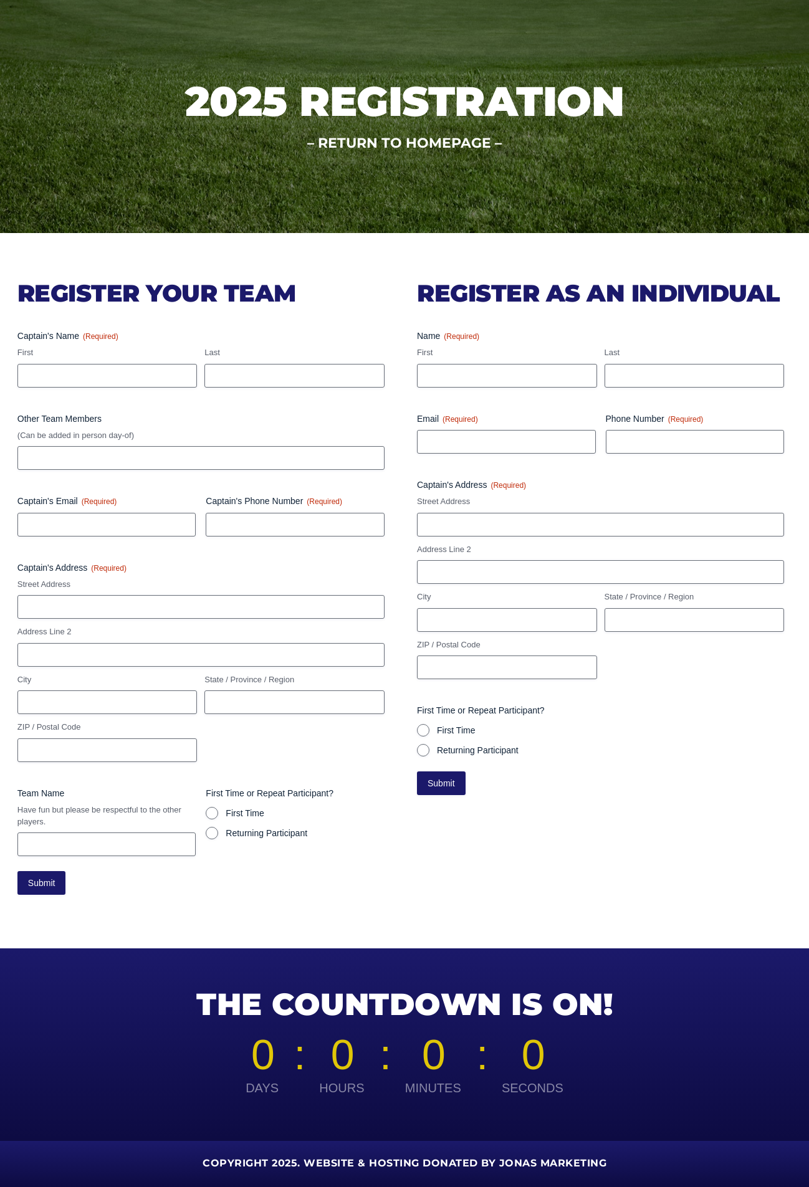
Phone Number (655, 419)
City (24, 679)
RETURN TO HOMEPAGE (404, 143)
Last (212, 352)
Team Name (40, 793)
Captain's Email (67, 501)
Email (447, 419)
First (25, 352)
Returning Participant (266, 833)
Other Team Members (59, 419)
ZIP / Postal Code (49, 727)
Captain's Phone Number (274, 501)
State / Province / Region (249, 679)
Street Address (43, 584)
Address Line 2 (44, 631)
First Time (245, 813)
